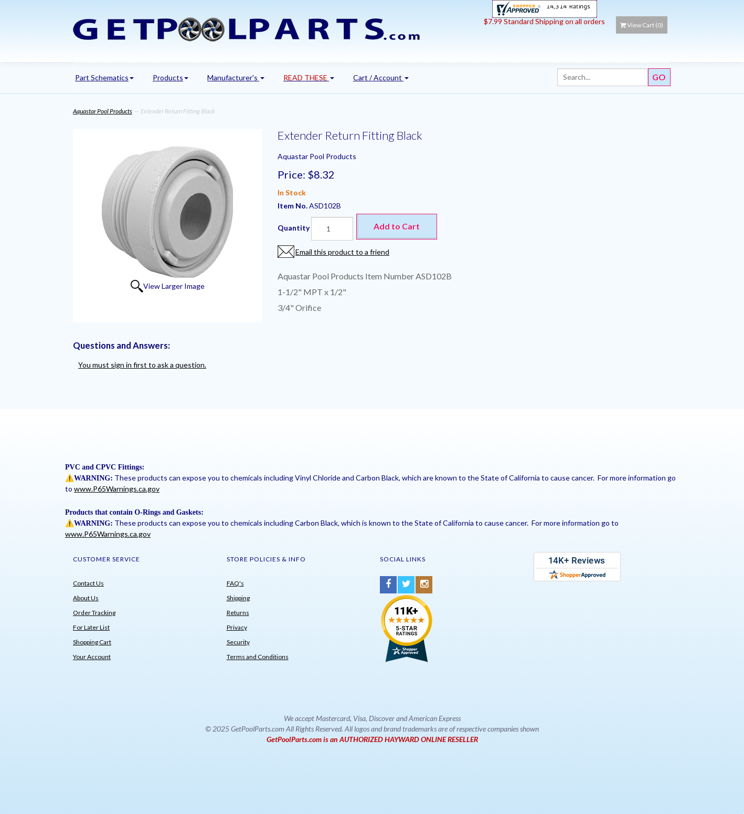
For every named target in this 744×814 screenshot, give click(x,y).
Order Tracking (94, 613)
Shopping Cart (92, 642)
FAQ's (235, 583)
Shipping (238, 598)
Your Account (92, 657)
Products (170, 77)
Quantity (294, 227)
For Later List (91, 627)
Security (238, 642)
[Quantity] (332, 229)
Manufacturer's (235, 77)
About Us (86, 598)
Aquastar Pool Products (102, 111)
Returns (238, 613)
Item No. (293, 205)
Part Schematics (104, 77)
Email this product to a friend (342, 251)
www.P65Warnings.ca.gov (117, 488)
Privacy (237, 627)
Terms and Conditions (258, 657)
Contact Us (88, 583)
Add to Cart (397, 226)
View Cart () (641, 25)
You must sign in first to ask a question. (142, 364)
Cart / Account (381, 77)
